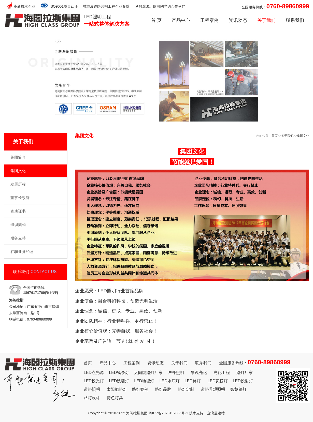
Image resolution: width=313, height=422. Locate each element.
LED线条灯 (119, 372)
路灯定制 (186, 389)
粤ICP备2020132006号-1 (168, 413)
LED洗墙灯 (119, 381)
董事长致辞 (20, 197)
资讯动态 (238, 20)
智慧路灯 (238, 389)
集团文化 (18, 171)
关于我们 (266, 20)
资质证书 (18, 211)
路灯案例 (140, 389)
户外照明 (176, 372)
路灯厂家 (244, 372)
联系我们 (295, 20)
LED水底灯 (169, 381)
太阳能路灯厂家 (148, 372)
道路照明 (92, 389)
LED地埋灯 (144, 381)
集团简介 (18, 157)
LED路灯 (193, 381)
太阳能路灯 (117, 389)
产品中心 (181, 20)
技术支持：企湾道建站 (207, 413)
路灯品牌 (163, 389)
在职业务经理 (21, 251)
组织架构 (18, 224)
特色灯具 (115, 398)
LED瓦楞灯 (218, 381)
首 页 (156, 20)
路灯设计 (92, 398)
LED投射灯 (243, 381)
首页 (275, 136)
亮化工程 (222, 372)
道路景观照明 (213, 389)
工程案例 (209, 20)
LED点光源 (94, 372)
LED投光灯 (94, 381)
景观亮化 (199, 372)
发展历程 (18, 184)
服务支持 (18, 238)
